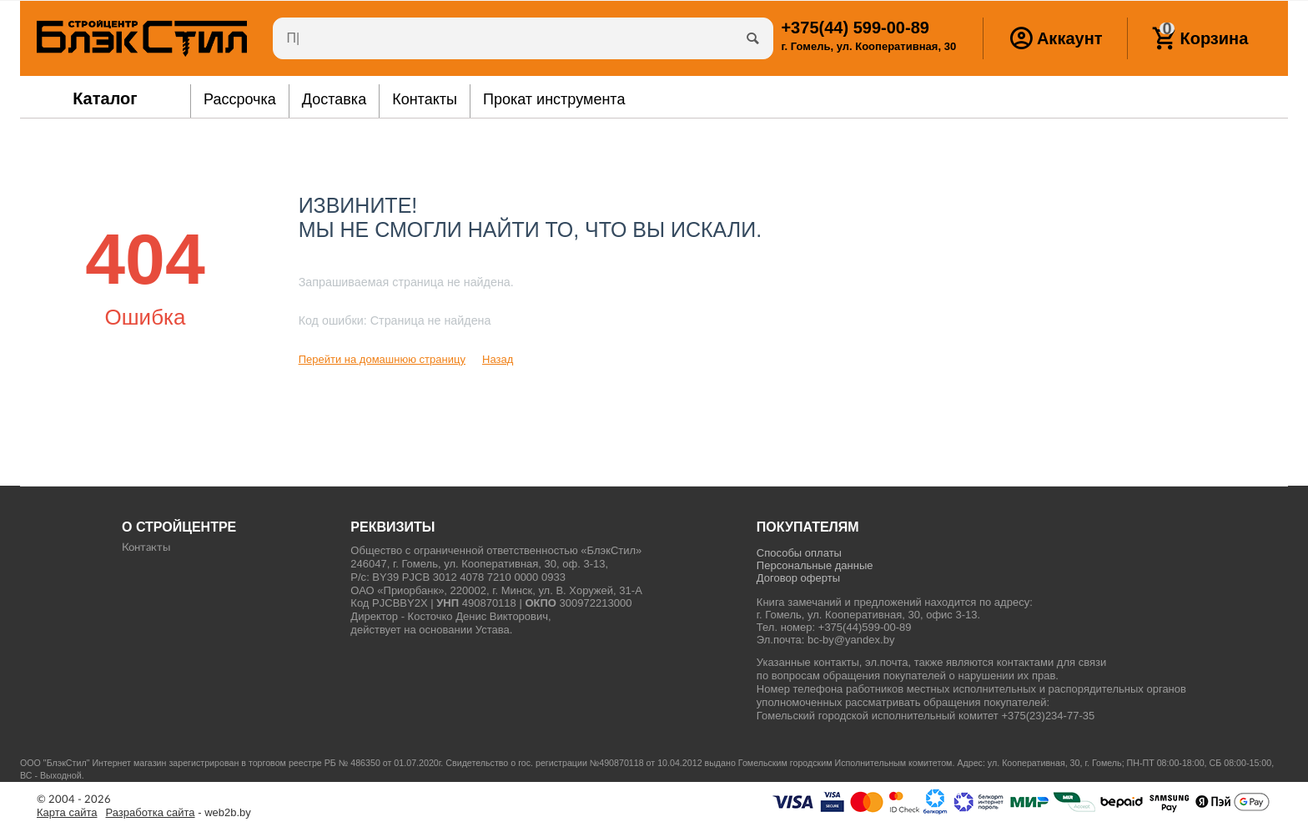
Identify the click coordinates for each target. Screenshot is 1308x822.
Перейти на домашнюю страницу (382, 359)
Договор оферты (798, 578)
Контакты (146, 547)
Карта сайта (67, 813)
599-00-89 (854, 27)
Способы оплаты (799, 553)
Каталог (105, 98)
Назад (497, 359)
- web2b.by (178, 813)
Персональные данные (815, 565)
